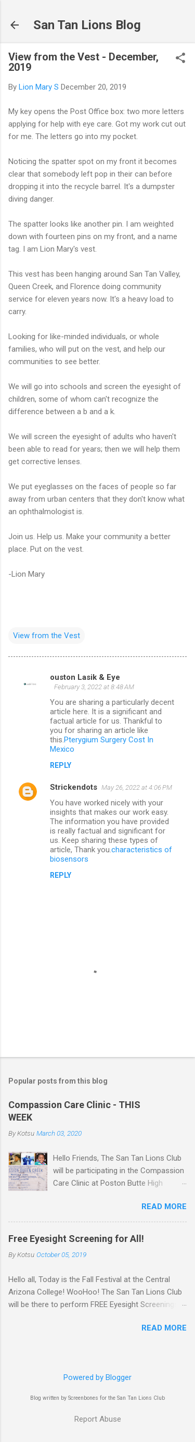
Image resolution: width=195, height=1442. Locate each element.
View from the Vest (46, 635)
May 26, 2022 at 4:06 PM (136, 787)
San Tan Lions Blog (87, 25)
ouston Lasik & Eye (85, 677)
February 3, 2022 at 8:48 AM (94, 687)
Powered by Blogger (97, 1377)
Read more (164, 1206)
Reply (60, 765)
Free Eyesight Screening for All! (76, 1238)
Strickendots (73, 787)
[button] (180, 59)
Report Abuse (97, 1419)
